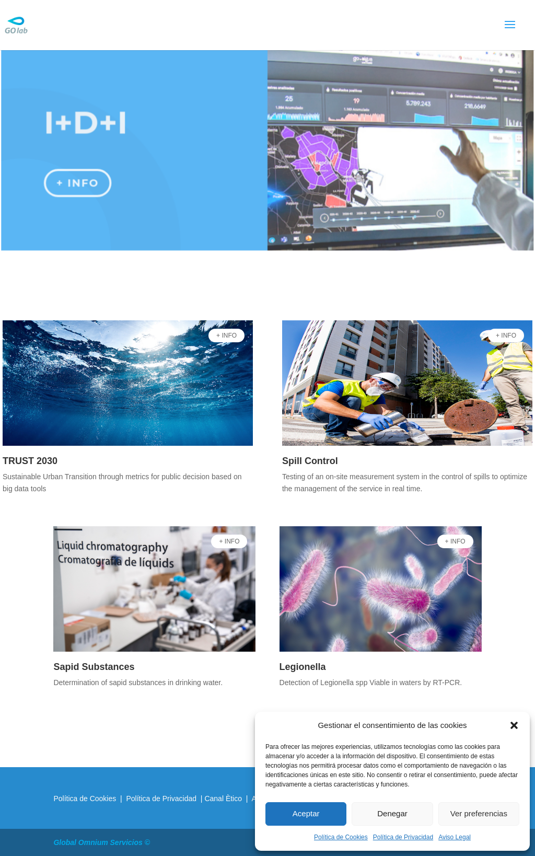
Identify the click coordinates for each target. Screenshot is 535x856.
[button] (514, 725)
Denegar (392, 813)
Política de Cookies (341, 837)
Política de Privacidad (403, 837)
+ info (79, 181)
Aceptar (306, 813)
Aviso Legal (454, 837)
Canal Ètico (223, 798)
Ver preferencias (478, 813)
